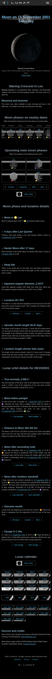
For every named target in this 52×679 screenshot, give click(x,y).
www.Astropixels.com (28, 637)
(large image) (26, 75)
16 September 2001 (9, 411)
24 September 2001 (34, 457)
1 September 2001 (35, 402)
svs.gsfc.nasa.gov (29, 644)
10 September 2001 (9, 237)
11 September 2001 (34, 450)
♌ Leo (26, 221)
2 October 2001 (7, 254)
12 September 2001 (41, 480)
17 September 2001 (18, 535)
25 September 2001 (24, 490)
